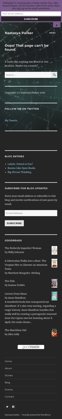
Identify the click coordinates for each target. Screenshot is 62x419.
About (8, 368)
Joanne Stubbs (16, 285)
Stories (9, 375)
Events (9, 389)
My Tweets (11, 120)
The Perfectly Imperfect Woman (23, 248)
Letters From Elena (16, 293)
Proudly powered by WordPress (36, 415)
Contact (9, 396)
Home (8, 361)
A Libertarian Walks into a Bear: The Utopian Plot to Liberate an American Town (26, 264)
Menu (52, 33)
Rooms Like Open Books (21, 168)
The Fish (10, 281)
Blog (7, 382)
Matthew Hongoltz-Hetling (24, 272)
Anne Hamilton (17, 297)
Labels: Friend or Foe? (20, 164)
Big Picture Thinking (19, 172)
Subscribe (14, 223)
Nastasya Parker (19, 33)
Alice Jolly (13, 334)
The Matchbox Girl (15, 330)
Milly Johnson (16, 252)
